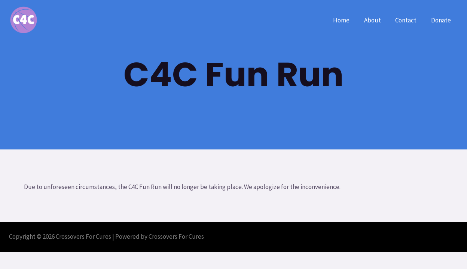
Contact (408, 20)
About (376, 20)
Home (347, 20)
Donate (442, 20)
